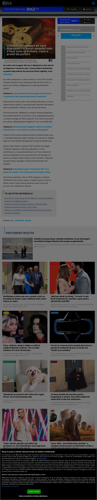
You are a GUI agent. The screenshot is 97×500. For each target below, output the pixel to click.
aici (76, 466)
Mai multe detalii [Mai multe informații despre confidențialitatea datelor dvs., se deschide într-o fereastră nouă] (42, 458)
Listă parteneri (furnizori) (10, 486)
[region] (48, 474)
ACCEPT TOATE (34, 492)
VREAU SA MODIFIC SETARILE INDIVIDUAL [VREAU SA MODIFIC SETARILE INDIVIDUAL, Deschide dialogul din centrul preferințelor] (33, 496)
